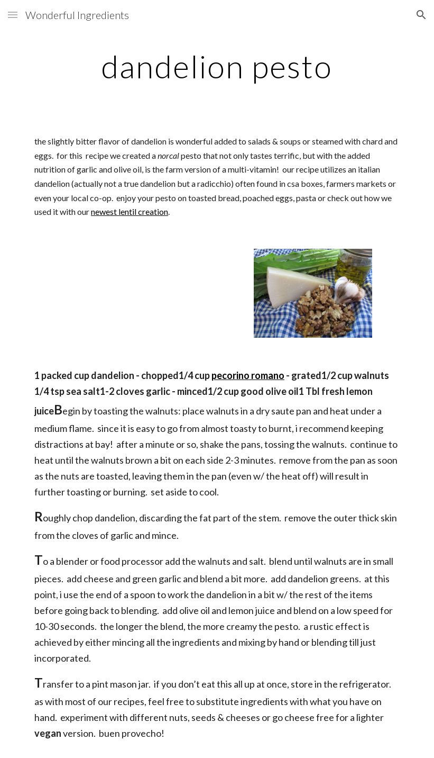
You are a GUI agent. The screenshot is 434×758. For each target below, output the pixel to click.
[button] (12, 14)
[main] (217, 66)
